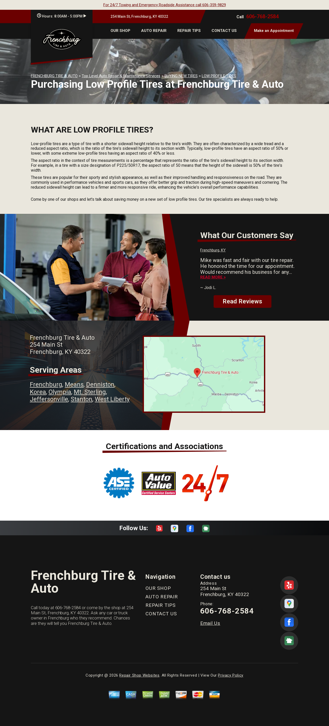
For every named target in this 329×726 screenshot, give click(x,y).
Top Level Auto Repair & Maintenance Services (121, 76)
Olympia (60, 392)
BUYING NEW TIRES (181, 76)
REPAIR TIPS (189, 30)
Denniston (100, 384)
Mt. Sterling (90, 392)
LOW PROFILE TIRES (219, 76)
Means (74, 384)
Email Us (210, 623)
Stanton (81, 399)
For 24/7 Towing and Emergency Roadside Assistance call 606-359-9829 (164, 5)
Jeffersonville (49, 399)
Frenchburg (46, 384)
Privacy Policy (230, 675)
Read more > (213, 277)
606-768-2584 (262, 16)
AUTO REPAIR (154, 30)
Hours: (61, 16)
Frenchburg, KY (213, 250)
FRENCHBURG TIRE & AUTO (54, 76)
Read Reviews (242, 301)
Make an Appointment (274, 30)
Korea (38, 392)
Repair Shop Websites (139, 675)
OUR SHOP (120, 30)
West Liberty (112, 399)
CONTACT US (224, 30)
